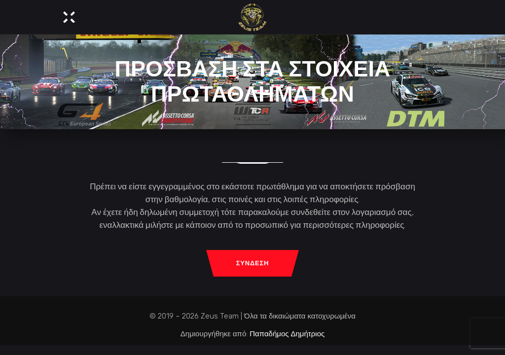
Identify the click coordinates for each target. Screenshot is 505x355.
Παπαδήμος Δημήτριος (287, 333)
